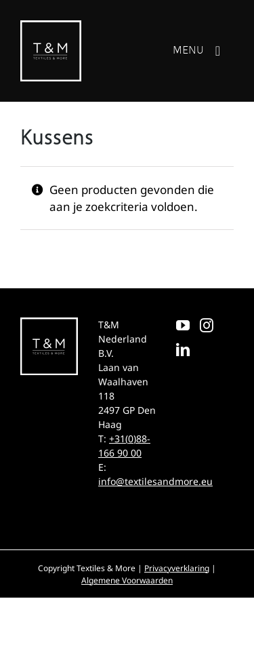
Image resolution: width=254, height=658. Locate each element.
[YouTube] (183, 325)
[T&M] (50, 26)
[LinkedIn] (183, 350)
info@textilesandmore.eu (155, 481)
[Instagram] (206, 325)
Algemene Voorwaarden (127, 580)
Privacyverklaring (176, 568)
